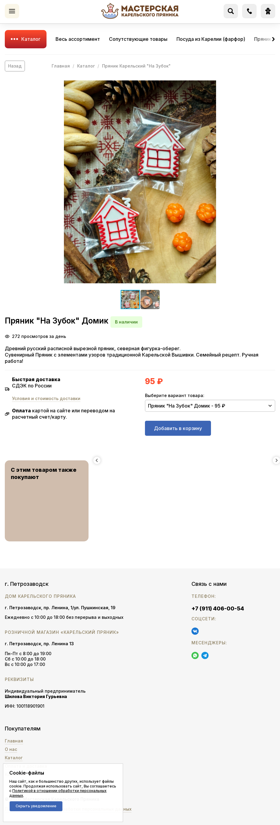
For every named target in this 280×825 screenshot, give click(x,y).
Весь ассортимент (78, 39)
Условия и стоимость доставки (46, 398)
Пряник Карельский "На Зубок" (136, 65)
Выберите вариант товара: (174, 395)
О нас (11, 749)
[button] (140, 181)
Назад (15, 65)
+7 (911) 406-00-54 (217, 608)
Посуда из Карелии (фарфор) (210, 39)
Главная (61, 65)
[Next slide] (276, 460)
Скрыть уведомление (36, 806)
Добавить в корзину (178, 428)
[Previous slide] (97, 460)
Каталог (31, 39)
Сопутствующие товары (138, 39)
